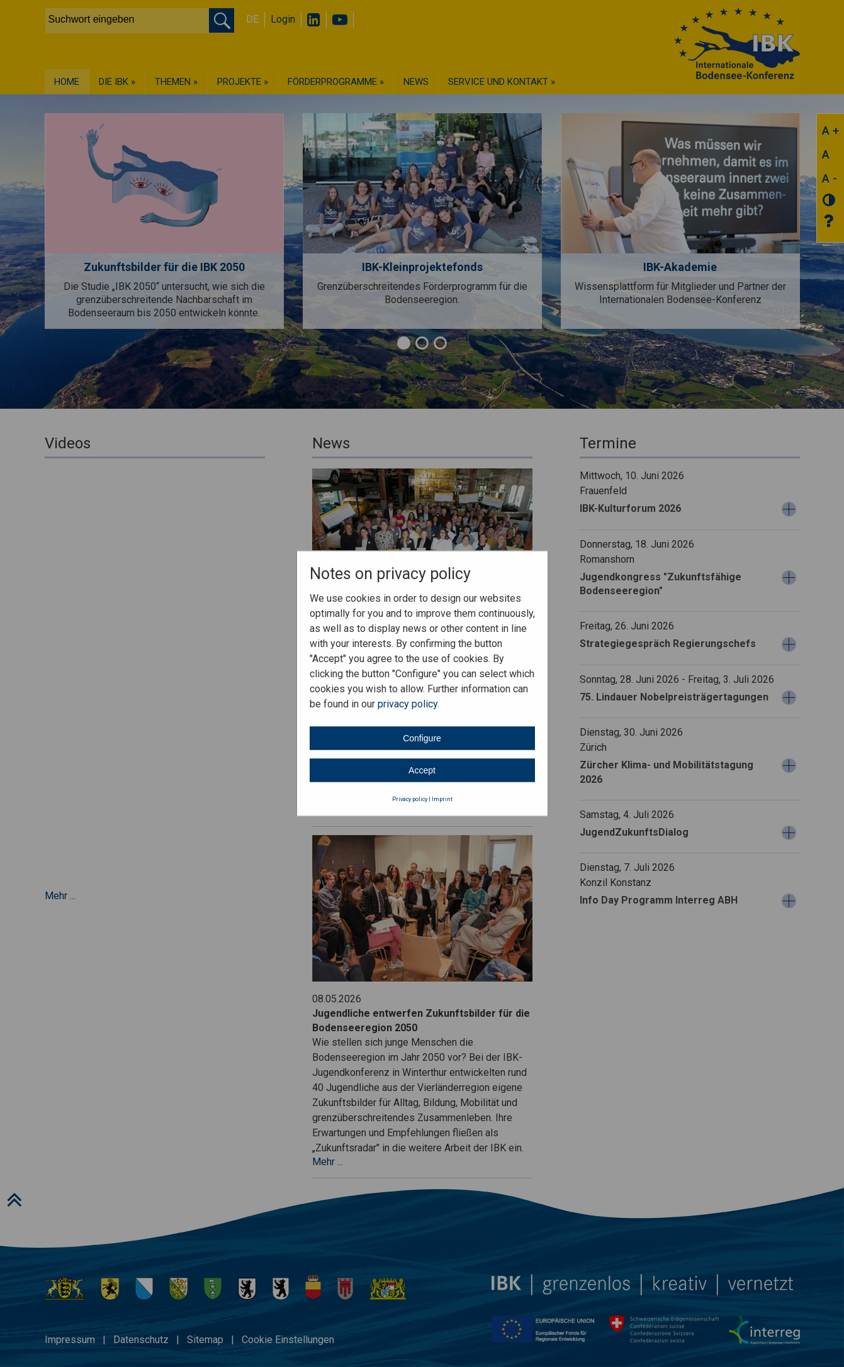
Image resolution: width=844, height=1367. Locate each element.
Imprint (442, 798)
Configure (422, 738)
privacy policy (407, 703)
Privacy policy (409, 798)
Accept (422, 770)
